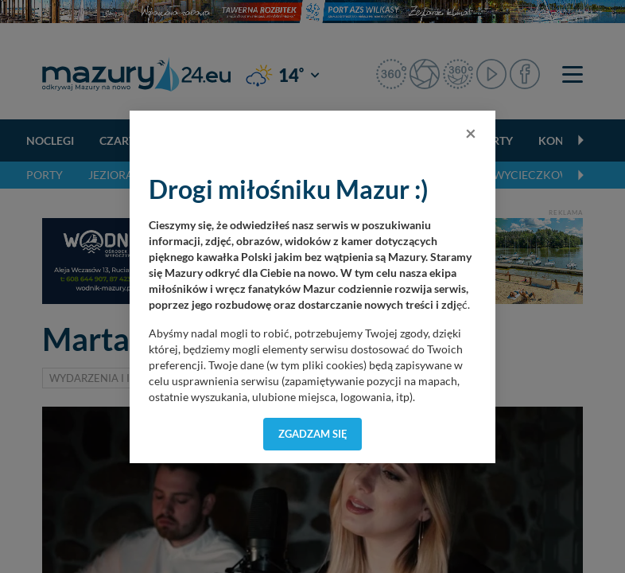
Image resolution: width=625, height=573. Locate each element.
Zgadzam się (312, 433)
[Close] (470, 133)
